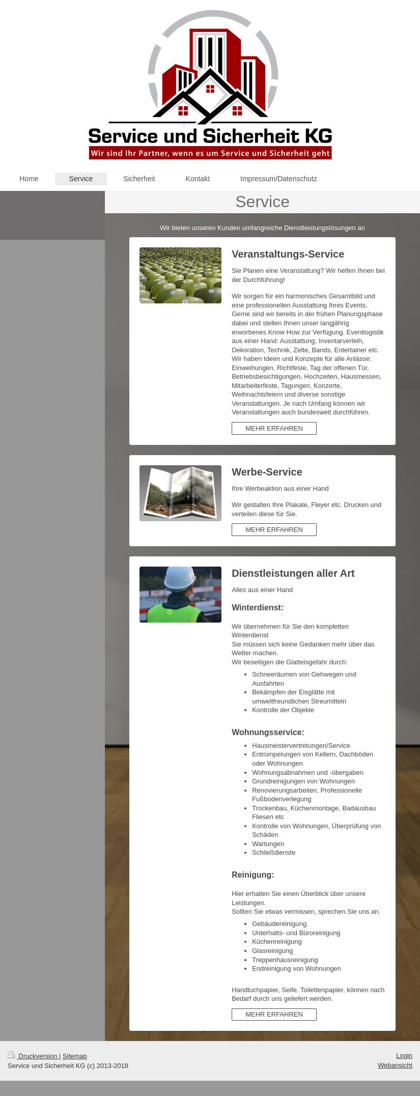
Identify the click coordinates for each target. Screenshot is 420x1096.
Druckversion (33, 1056)
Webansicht (395, 1065)
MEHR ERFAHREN (274, 428)
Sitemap (75, 1056)
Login (404, 1055)
